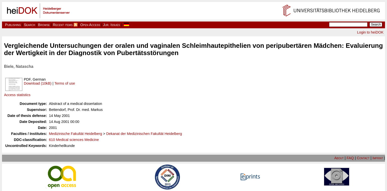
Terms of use (64, 83)
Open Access (90, 25)
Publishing (13, 25)
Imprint (377, 158)
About (339, 158)
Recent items (63, 25)
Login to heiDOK (370, 32)
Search (29, 25)
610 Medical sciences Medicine (74, 140)
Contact (363, 158)
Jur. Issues (111, 25)
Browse (44, 25)
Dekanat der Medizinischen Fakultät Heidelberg (144, 134)
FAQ (350, 158)
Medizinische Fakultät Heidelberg (75, 134)
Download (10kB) (37, 83)
